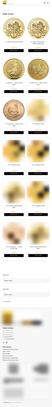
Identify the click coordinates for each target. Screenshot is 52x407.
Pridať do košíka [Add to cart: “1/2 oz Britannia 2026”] (38, 132)
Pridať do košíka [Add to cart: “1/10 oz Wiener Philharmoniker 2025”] (14, 214)
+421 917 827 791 (9, 337)
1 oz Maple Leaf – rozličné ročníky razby (38, 83)
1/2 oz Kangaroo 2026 (14, 165)
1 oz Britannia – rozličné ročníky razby (13, 83)
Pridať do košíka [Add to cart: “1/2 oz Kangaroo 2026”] (14, 173)
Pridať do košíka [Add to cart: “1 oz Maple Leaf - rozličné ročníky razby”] (38, 91)
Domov (4, 10)
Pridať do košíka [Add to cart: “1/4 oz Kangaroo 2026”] (38, 173)
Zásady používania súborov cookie (11, 360)
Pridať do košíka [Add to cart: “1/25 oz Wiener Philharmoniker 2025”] (38, 255)
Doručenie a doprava (7, 355)
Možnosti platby (6, 353)
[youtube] (4, 342)
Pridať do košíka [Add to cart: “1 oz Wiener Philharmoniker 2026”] (14, 50)
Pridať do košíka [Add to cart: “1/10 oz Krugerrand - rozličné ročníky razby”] (14, 255)
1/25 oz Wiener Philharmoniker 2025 (38, 247)
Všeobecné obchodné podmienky (10, 349)
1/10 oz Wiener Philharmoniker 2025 (14, 206)
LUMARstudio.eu (7, 402)
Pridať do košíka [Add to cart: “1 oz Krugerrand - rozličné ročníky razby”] (14, 132)
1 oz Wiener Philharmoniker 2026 (14, 42)
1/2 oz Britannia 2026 (38, 124)
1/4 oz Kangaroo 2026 (38, 165)
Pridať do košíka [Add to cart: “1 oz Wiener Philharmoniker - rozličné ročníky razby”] (38, 50)
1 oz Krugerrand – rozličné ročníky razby (14, 124)
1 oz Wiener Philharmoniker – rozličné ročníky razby (38, 43)
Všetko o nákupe (6, 351)
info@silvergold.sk (10, 339)
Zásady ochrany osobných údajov (10, 358)
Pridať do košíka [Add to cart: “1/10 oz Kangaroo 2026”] (38, 214)
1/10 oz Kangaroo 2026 (38, 206)
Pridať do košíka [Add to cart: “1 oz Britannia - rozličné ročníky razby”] (14, 91)
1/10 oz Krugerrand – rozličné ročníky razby (14, 247)
